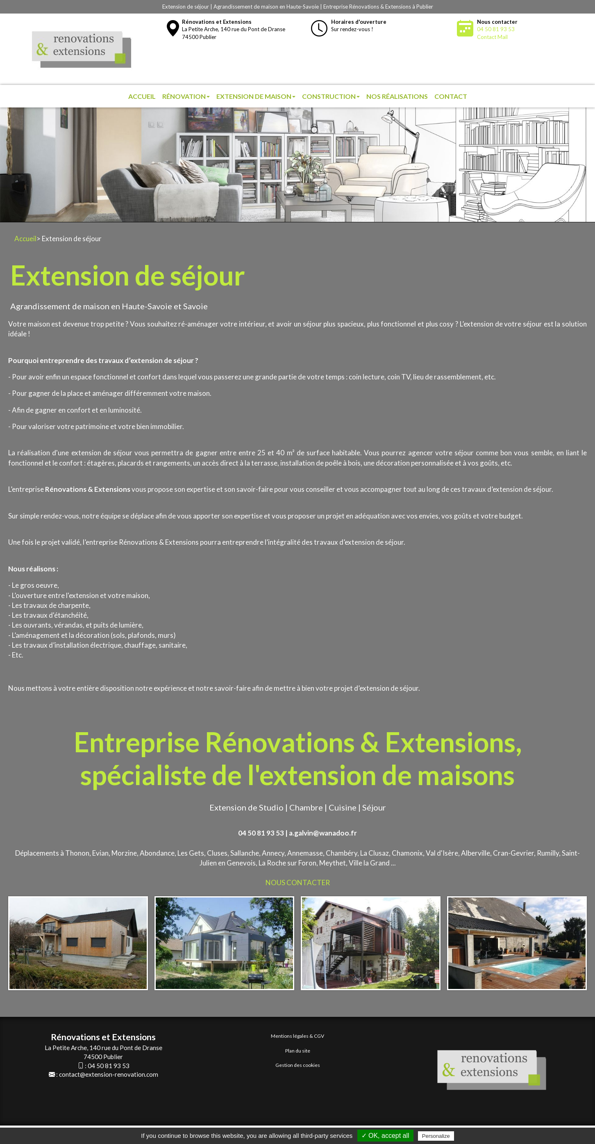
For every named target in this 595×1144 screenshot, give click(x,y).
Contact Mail (492, 37)
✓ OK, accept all (385, 1135)
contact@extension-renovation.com (108, 1074)
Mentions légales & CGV (297, 1036)
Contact (450, 96)
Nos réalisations (397, 96)
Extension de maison (255, 96)
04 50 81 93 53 (496, 29)
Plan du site (297, 1051)
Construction (331, 96)
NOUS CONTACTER (298, 882)
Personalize (436, 1136)
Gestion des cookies (297, 1065)
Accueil (142, 96)
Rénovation (186, 96)
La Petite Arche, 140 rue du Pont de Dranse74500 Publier (233, 29)
